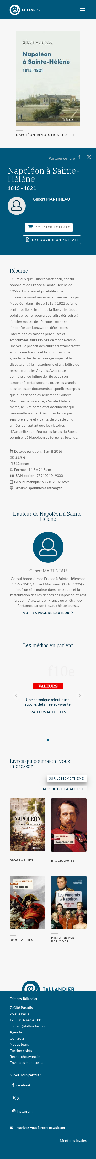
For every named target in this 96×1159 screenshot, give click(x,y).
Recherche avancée (25, 1056)
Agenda (16, 1032)
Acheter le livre (49, 227)
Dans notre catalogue (62, 789)
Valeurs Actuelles (48, 712)
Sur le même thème (66, 778)
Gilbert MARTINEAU (48, 570)
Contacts (17, 1038)
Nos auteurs (19, 1044)
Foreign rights (21, 1050)
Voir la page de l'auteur (48, 612)
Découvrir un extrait (52, 239)
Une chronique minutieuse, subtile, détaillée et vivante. (48, 701)
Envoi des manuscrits (26, 1062)
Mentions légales (73, 1140)
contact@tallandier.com (29, 1026)
